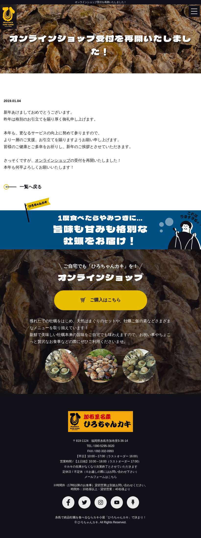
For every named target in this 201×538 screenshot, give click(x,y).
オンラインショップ (52, 160)
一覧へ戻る (31, 186)
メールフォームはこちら (100, 477)
